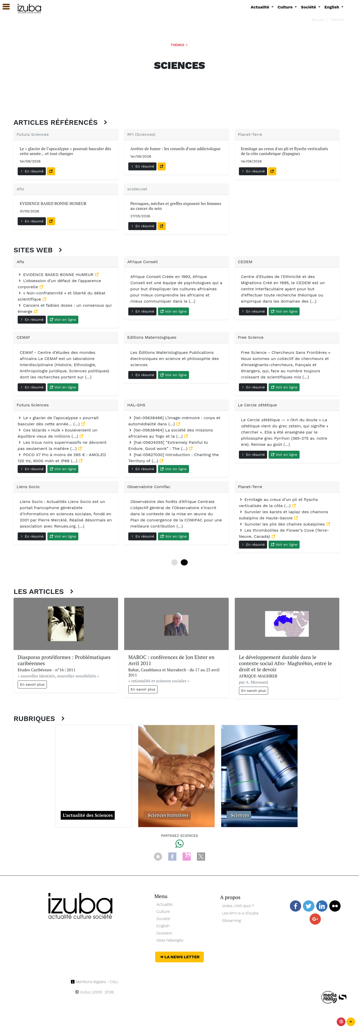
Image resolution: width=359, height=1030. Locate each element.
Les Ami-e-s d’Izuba (240, 913)
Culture (163, 911)
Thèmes (337, 19)
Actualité (164, 904)
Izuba (82, 992)
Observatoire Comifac (148, 486)
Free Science (250, 337)
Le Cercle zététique (257, 405)
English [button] (332, 7)
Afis (20, 189)
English (163, 925)
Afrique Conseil (142, 261)
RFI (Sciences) (141, 134)
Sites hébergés (169, 940)
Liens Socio (28, 486)
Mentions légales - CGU (94, 981)
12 (184, 562)
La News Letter (180, 956)
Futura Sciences (33, 134)
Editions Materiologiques (151, 337)
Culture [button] (286, 7)
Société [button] (309, 7)
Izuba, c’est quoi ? (238, 905)
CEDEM (245, 261)
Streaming (231, 920)
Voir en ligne (63, 319)
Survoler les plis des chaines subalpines (282, 524)
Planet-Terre (250, 134)
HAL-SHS (136, 405)
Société (163, 918)
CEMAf (23, 337)
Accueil (317, 19)
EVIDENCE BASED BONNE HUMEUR (56, 274)
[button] (4, 7)
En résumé (32, 171)
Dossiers (164, 933)
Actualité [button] (260, 7)
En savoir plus (32, 684)
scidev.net (137, 189)
